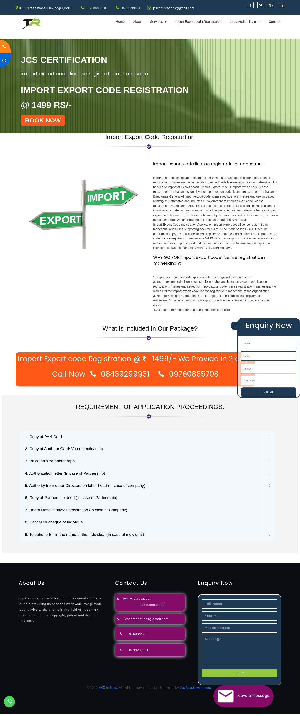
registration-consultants (46, 558)
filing (130, 558)
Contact (274, 21)
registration (166, 558)
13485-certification (141, 563)
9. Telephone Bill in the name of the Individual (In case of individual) (87, 537)
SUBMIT (268, 392)
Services (156, 21)
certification (252, 558)
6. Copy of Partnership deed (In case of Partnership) (73, 499)
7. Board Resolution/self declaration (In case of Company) (78, 512)
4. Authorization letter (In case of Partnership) (67, 474)
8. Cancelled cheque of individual (55, 524)
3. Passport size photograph (51, 462)
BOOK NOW (43, 120)
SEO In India (107, 690)
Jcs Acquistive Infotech (197, 690)
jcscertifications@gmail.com (174, 8)
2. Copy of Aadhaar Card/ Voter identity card (65, 449)
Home (120, 21)
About (137, 21)
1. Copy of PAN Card (44, 437)
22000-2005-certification (72, 563)
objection (107, 558)
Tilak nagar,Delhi (151, 607)
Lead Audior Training (245, 21)
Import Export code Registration (198, 21)
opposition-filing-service (81, 558)
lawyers (120, 558)
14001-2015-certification (36, 563)
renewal (182, 558)
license (211, 558)
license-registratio (230, 558)
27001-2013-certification (109, 563)
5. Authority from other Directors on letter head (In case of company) (88, 487)
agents (153, 558)
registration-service (14, 558)
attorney (141, 558)
